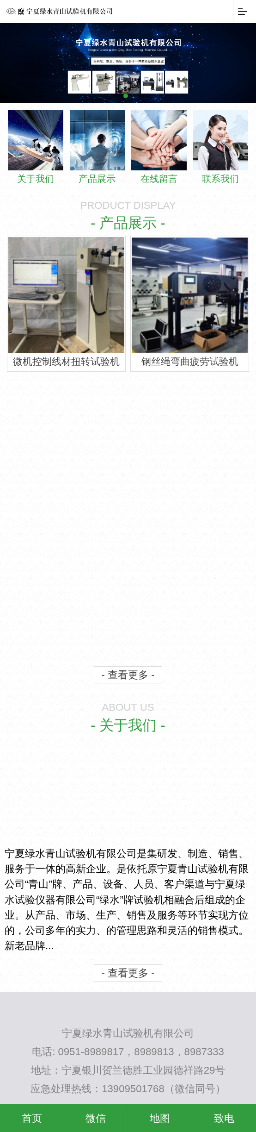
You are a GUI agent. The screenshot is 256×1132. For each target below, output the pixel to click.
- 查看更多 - (127, 673)
